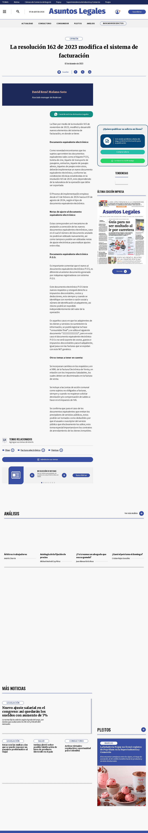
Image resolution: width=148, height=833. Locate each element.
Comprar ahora (122, 152)
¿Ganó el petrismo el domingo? (127, 554)
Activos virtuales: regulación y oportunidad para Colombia (78, 748)
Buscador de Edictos (113, 23)
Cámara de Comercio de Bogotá (38, 2)
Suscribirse (137, 12)
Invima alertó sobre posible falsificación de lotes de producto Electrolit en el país (45, 748)
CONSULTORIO (44, 23)
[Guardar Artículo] (63, 72)
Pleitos (104, 729)
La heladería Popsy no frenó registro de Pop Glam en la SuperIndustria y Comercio (121, 749)
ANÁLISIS (91, 23)
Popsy (58, 2)
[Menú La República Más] (4, 12)
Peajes (108, 2)
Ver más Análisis (134, 513)
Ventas (55, 450)
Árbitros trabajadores (15, 554)
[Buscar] (18, 12)
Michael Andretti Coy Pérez (56, 561)
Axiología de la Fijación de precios (53, 556)
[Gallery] (48, 473)
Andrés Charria (20, 558)
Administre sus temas (47, 459)
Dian (7, 450)
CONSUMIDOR (63, 23)
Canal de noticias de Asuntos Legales (71, 114)
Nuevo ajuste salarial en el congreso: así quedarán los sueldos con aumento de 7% (25, 711)
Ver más (121, 271)
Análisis (11, 513)
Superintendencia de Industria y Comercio (83, 2)
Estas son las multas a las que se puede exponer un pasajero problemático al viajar (15, 748)
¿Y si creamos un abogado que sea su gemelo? (91, 556)
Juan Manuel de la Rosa (92, 561)
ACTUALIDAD (27, 23)
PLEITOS (78, 23)
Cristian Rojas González (128, 558)
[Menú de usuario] (117, 12)
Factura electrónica (30, 450)
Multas (17, 2)
